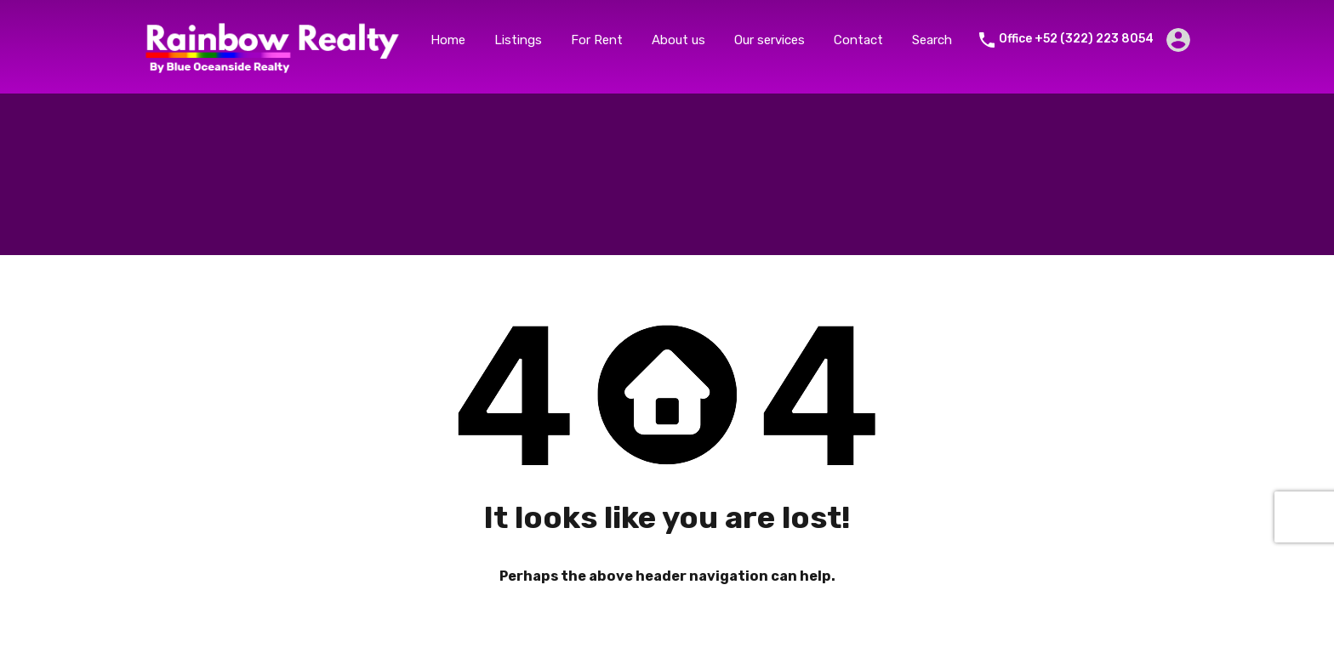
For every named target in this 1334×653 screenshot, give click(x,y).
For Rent (597, 40)
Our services (769, 40)
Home (447, 40)
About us (678, 40)
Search (932, 40)
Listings (518, 40)
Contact (858, 40)
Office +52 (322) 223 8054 (1076, 39)
